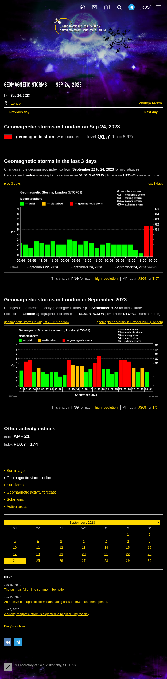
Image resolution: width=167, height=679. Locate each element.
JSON (142, 279)
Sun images (16, 470)
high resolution (106, 279)
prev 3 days (12, 183)
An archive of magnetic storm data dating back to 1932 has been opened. (56, 602)
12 (61, 548)
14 (106, 548)
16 (149, 548)
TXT (155, 279)
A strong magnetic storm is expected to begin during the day (46, 614)
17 (15, 554)
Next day (151, 112)
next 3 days (155, 183)
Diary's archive (14, 626)
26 (61, 561)
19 (61, 554)
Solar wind (15, 499)
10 (15, 548)
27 (84, 561)
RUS (145, 7)
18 (38, 554)
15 (128, 548)
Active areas (17, 506)
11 (38, 548)
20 (84, 554)
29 (128, 561)
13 (84, 548)
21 (106, 554)
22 (128, 554)
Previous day (19, 112)
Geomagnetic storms (26, 84)
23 (149, 554)
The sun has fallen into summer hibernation (34, 589)
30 (149, 561)
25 (38, 561)
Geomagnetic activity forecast (31, 492)
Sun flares (15, 485)
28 (106, 561)
